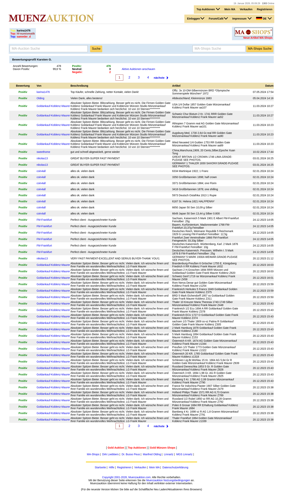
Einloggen (195, 18)
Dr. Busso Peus (131, 454)
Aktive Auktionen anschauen (138, 69)
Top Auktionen (208, 9)
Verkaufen (246, 9)
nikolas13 (42, 158)
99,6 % (57, 69)
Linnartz (168, 454)
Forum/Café (218, 18)
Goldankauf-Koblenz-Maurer (53, 106)
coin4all (41, 171)
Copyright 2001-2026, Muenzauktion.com (126, 477)
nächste (159, 77)
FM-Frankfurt (44, 219)
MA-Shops (93, 454)
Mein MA (229, 9)
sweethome (43, 151)
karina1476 (43, 91)
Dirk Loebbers (110, 454)
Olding (40, 98)
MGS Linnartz (184, 454)
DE (264, 18)
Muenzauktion (154, 480)
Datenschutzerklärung (175, 467)
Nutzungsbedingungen (177, 480)
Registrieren (264, 9)
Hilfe (111, 467)
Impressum (242, 18)
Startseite (100, 467)
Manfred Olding (152, 454)
